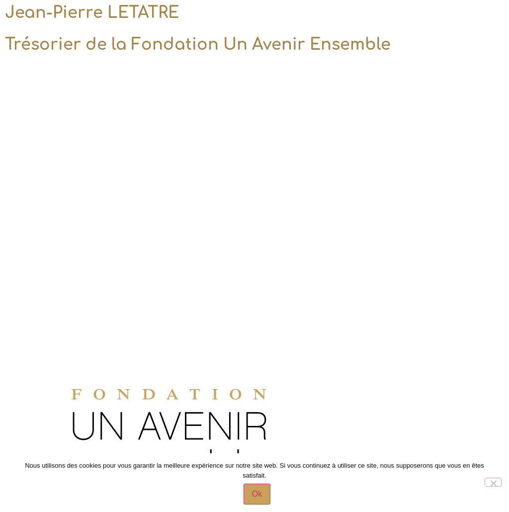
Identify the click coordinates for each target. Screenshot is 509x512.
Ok (257, 494)
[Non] (493, 482)
